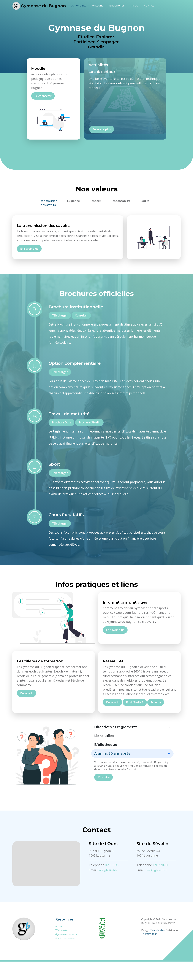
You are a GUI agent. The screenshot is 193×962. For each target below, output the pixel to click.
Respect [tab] (95, 201)
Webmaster (61, 930)
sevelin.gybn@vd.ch (156, 870)
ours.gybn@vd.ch (107, 870)
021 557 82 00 (160, 865)
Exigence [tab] (71, 201)
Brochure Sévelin (89, 423)
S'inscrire (103, 777)
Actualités (78, 5)
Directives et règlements (116, 727)
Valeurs (97, 5)
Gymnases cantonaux (67, 934)
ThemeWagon (149, 934)
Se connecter (43, 96)
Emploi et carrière (65, 938)
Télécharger (60, 316)
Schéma (156, 703)
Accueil (59, 926)
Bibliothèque (105, 745)
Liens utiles (104, 736)
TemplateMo (157, 930)
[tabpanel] (96, 238)
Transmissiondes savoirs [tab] (45, 203)
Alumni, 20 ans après (112, 754)
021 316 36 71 (113, 865)
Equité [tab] (147, 201)
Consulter (81, 316)
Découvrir (26, 694)
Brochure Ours (61, 423)
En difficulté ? (134, 703)
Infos (134, 5)
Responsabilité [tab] (121, 201)
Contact (150, 5)
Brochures (117, 5)
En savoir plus (102, 129)
